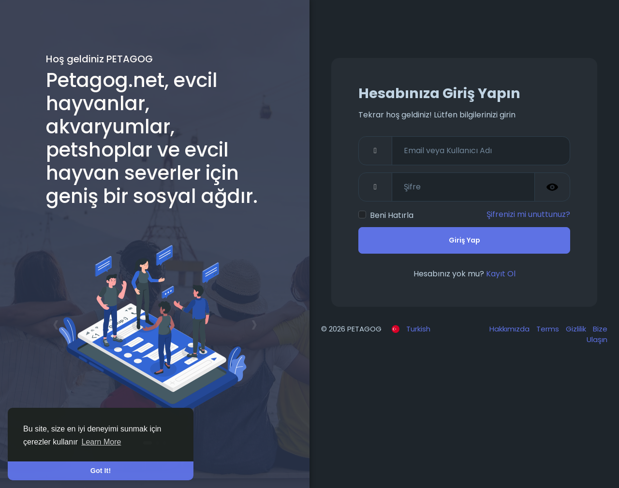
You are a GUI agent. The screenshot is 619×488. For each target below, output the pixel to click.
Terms (548, 329)
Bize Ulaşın (597, 334)
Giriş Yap (464, 240)
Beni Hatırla (391, 215)
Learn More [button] (101, 442)
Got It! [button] (100, 470)
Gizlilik (577, 329)
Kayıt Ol (501, 273)
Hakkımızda (510, 329)
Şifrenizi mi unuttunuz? (528, 214)
